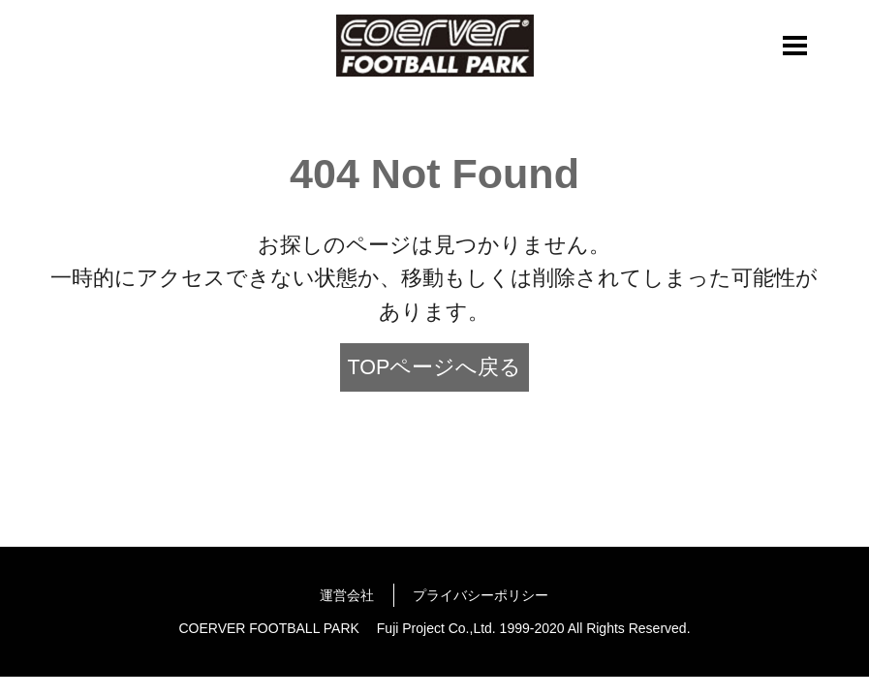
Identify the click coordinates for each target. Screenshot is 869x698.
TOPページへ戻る (435, 367)
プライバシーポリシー (480, 595)
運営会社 (347, 595)
